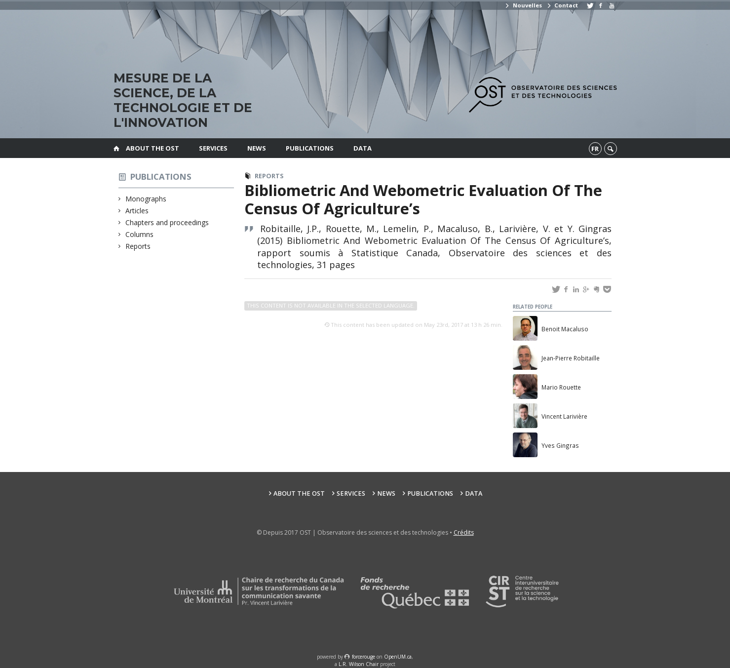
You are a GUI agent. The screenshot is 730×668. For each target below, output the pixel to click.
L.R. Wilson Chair (359, 664)
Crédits (464, 532)
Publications (310, 148)
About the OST (152, 148)
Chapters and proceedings (167, 222)
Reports (138, 246)
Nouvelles (522, 5)
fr (595, 148)
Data (362, 148)
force (363, 656)
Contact (562, 5)
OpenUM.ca (398, 656)
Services (213, 148)
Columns (140, 234)
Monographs (146, 198)
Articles (137, 210)
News (256, 148)
